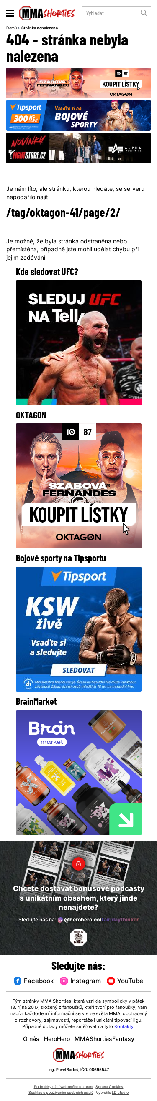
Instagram (80, 981)
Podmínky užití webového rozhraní (63, 1087)
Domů (11, 28)
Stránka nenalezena (39, 28)
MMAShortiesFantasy (104, 1039)
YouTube (125, 981)
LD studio (120, 1093)
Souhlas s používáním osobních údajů (60, 1093)
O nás (31, 1039)
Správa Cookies (109, 1087)
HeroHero (57, 1039)
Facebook (34, 981)
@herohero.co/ (98, 919)
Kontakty (124, 1027)
